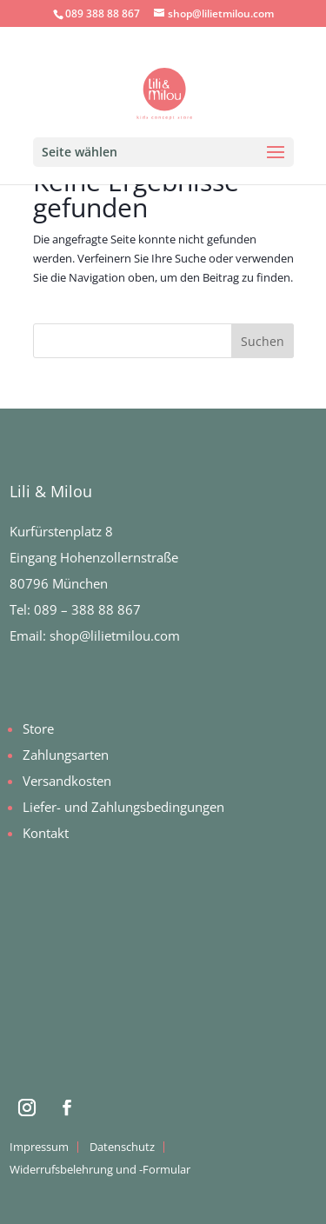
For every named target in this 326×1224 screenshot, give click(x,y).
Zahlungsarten (66, 754)
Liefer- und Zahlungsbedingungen (123, 806)
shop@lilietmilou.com (115, 635)
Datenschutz (122, 1146)
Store (38, 728)
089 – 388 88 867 (87, 609)
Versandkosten (67, 780)
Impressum (39, 1146)
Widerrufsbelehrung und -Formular (100, 1169)
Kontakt (46, 833)
